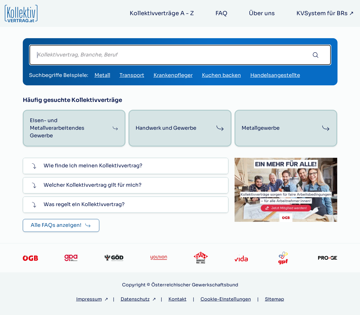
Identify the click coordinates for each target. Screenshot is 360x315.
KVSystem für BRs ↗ (325, 13)
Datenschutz (135, 299)
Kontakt (177, 299)
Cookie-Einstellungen (226, 299)
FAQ (221, 13)
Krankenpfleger (173, 75)
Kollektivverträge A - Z (162, 13)
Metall (102, 75)
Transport (132, 75)
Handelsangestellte (275, 75)
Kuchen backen (221, 75)
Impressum (89, 299)
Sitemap (274, 299)
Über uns (262, 13)
